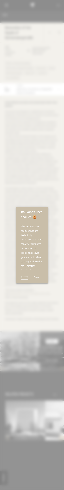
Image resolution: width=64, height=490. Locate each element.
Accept (24, 277)
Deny (36, 277)
